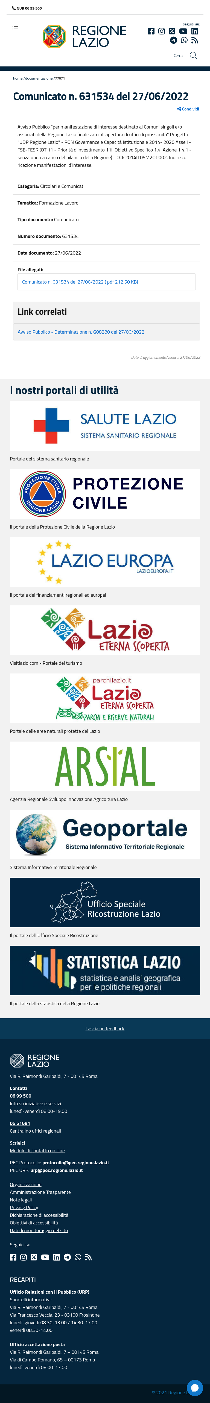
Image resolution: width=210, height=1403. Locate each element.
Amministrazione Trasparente (40, 1192)
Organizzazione (26, 1184)
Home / (19, 78)
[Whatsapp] (184, 40)
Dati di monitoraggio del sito (39, 1230)
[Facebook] (151, 31)
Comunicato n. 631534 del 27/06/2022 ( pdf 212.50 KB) (80, 281)
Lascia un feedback (105, 1028)
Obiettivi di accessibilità (34, 1222)
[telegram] (173, 40)
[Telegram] (67, 1257)
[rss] (194, 40)
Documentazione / (40, 78)
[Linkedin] (194, 31)
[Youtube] (183, 31)
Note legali (21, 1199)
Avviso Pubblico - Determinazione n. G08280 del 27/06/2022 (81, 332)
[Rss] (88, 1257)
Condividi (188, 109)
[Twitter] (172, 31)
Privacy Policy (24, 1207)
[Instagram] (161, 31)
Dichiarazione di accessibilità (39, 1215)
